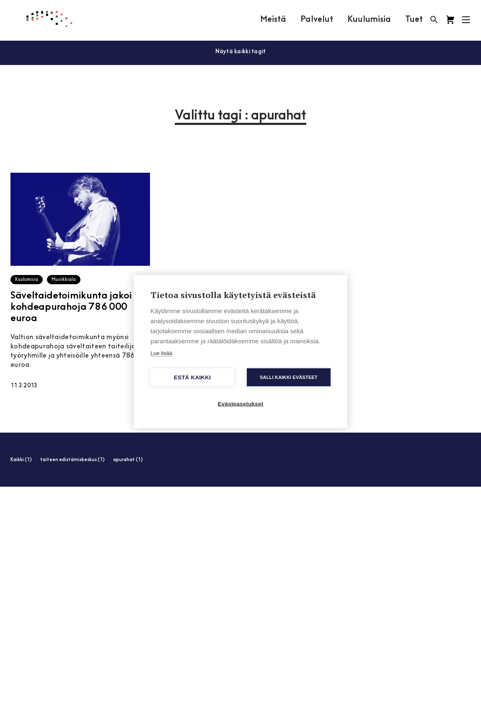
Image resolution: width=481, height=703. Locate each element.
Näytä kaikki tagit (240, 51)
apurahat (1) (128, 460)
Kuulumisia (369, 20)
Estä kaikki (192, 377)
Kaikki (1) (21, 460)
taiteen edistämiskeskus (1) (72, 460)
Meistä (273, 20)
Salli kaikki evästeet (289, 376)
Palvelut (316, 20)
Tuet (414, 20)
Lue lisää (161, 353)
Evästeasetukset (241, 403)
